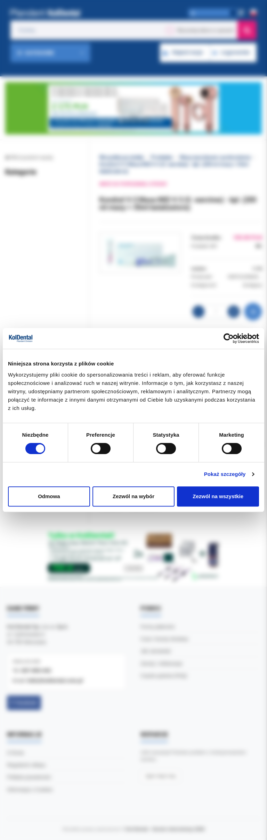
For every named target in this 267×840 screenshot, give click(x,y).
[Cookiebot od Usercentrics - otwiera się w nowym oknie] (228, 338)
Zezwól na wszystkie (218, 496)
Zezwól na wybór (133, 496)
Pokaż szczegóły (225, 474)
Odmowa (49, 496)
